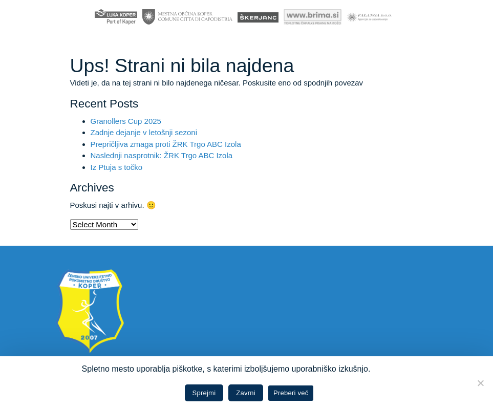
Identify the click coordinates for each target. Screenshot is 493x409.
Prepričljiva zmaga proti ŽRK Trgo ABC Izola (166, 144)
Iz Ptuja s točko (117, 167)
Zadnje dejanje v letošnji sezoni (144, 132)
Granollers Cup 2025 (126, 121)
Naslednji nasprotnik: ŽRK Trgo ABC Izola (162, 155)
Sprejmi (204, 393)
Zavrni (245, 393)
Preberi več (291, 393)
